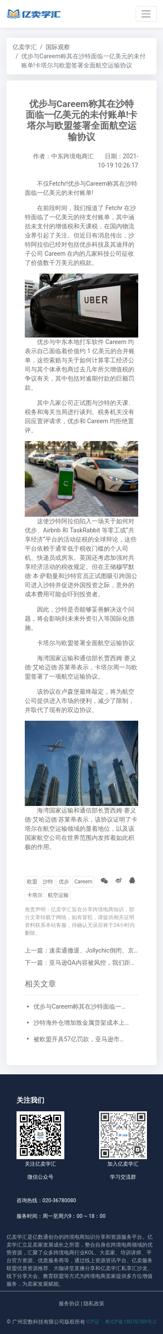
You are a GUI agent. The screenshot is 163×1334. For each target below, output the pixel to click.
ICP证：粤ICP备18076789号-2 (121, 1322)
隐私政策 (93, 1304)
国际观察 (58, 46)
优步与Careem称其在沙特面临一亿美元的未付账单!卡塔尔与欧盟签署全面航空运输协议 (81, 1006)
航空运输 (58, 895)
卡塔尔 (35, 895)
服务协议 (69, 1304)
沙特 (48, 882)
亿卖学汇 (25, 46)
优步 (64, 882)
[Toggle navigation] (146, 13)
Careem (83, 882)
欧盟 (32, 882)
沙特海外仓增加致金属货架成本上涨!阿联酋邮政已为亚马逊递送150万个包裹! (81, 1022)
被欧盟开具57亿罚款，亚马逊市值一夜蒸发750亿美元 (81, 1039)
